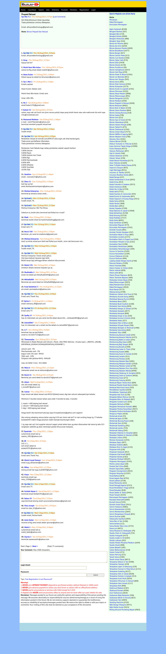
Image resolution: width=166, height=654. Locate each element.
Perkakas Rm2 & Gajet (118, 447)
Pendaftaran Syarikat (118, 390)
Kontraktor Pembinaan (118, 246)
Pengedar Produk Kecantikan (121, 409)
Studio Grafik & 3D (117, 538)
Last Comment (59, 17)
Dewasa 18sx (115, 139)
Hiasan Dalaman (116, 155)
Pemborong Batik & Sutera (120, 339)
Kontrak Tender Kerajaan (119, 232)
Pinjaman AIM (115, 449)
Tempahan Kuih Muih (118, 578)
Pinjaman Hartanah (117, 452)
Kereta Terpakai (116, 208)
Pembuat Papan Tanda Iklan (120, 382)
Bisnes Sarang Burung (118, 113)
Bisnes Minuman (116, 91)
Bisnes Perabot (115, 101)
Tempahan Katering (117, 571)
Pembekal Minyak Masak (119, 325)
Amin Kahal (29, 520)
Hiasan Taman (115, 158)
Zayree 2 (27, 537)
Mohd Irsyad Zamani (32, 460)
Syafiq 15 (28, 315)
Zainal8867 (28, 322)
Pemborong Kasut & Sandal (121, 354)
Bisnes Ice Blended (117, 77)
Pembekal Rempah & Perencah (122, 328)
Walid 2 (27, 527)
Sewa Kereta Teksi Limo (119, 526)
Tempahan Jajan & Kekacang (121, 566)
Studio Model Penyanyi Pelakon (122, 542)
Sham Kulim (28, 74)
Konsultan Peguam (117, 225)
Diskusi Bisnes (115, 141)
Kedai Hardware (116, 187)
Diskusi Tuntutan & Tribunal (121, 144)
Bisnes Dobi (114, 62)
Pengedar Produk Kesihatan (120, 411)
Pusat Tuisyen (115, 495)
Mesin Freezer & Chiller (119, 268)
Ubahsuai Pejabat (116, 588)
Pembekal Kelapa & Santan (120, 308)
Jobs (48, 10)
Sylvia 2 (27, 301)
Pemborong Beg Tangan (119, 344)
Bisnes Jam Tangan (117, 79)
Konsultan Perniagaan (118, 24)
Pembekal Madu (116, 320)
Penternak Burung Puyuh (119, 421)
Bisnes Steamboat (117, 122)
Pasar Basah (114, 289)
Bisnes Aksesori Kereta (118, 48)
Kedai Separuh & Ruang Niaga (122, 199)
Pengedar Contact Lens (118, 402)
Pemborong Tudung (117, 380)
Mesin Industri (115, 270)
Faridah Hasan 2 (30, 491)
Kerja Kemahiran (116, 213)
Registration (84, 10)
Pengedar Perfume (117, 404)
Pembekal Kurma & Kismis (120, 318)
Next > (35, 546)
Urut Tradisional (116, 593)
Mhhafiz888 (29, 279)
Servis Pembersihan (117, 511)
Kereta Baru (114, 206)
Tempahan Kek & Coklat (119, 574)
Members (73, 10)
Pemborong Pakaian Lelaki (120, 366)
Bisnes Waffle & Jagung (119, 134)
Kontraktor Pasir (116, 244)
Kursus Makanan (116, 256)
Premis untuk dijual (117, 464)
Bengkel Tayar (115, 41)
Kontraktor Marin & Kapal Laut (122, 239)
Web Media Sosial (116, 607)
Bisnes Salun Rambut (118, 110)
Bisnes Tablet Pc (116, 127)
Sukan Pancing (115, 554)
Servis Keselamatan (117, 509)
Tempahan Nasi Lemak (118, 583)
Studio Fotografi (116, 535)
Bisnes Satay (114, 115)
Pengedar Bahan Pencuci (119, 397)
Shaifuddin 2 (29, 272)
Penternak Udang (116, 430)
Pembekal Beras (116, 301)
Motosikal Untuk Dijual (119, 280)
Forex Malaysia (115, 148)
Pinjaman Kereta (116, 457)
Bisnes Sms (114, 117)
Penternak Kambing (117, 425)
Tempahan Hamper (117, 564)
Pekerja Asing (115, 292)
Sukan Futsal (115, 552)
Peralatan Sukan (116, 437)
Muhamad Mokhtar (31, 119)
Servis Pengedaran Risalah (120, 514)
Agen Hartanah (115, 29)
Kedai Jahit (114, 191)
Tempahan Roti (115, 586)
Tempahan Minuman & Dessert (122, 581)
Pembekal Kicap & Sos (118, 316)
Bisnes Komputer (116, 86)
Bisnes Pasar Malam (117, 93)
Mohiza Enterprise (31, 191)
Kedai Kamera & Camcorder (120, 194)
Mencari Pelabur (116, 263)
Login (93, 10)
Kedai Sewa (114, 201)
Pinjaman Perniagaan (118, 461)
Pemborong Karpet (117, 351)
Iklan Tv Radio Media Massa (120, 165)
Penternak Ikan (115, 423)
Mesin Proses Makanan (118, 275)
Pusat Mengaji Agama (118, 485)
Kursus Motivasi (116, 258)
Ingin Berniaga (115, 170)
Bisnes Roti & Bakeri (117, 108)
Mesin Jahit (114, 273)
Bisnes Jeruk (114, 82)
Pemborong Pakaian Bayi (119, 361)
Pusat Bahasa (115, 476)
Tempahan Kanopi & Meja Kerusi (122, 569)
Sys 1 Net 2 (27, 82)
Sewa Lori (113, 528)
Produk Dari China (117, 466)
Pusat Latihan (115, 480)
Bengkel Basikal (116, 31)
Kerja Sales (114, 220)
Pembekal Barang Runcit (119, 299)
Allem (26, 382)
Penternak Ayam (116, 418)
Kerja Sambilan (115, 222)
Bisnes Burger (115, 53)
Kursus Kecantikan (117, 253)
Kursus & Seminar (117, 251)
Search (41, 10)
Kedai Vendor (115, 203)
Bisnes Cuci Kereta (117, 58)
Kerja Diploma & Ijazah (119, 211)
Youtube (64, 10)
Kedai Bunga (114, 177)
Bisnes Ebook (115, 65)
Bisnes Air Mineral (116, 43)
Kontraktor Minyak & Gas (119, 242)
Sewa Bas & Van (116, 521)
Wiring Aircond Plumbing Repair (122, 609)
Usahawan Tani (115, 600)
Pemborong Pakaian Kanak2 (121, 363)
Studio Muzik (115, 545)
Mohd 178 (28, 265)
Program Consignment (118, 471)
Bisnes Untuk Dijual (117, 132)
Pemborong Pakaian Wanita (120, 370)
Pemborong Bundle (117, 347)
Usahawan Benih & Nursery (120, 597)
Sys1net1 (28, 198)
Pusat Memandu (116, 483)
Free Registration (31, 579)
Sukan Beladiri (115, 547)
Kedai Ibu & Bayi (116, 189)
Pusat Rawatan (115, 490)
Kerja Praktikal (115, 218)
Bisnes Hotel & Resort (118, 74)
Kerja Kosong (115, 215)
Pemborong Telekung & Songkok (123, 373)
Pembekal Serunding (118, 330)
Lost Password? (46, 579)
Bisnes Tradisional (117, 129)
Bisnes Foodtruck (116, 67)
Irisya (26, 474)
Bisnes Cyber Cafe (116, 60)
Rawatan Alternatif (117, 499)
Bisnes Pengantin (116, 98)
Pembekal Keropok (117, 313)
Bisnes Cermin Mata (117, 55)
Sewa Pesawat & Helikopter (120, 530)
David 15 (27, 375)
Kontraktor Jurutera (117, 237)
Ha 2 (25, 103)
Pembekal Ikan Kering (118, 306)
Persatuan (113, 19)
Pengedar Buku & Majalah (120, 399)
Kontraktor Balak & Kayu (119, 234)
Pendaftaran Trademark (119, 392)
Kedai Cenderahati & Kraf (119, 179)
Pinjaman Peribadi (117, 459)
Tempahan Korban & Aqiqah (121, 576)
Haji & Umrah (115, 153)
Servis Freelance (116, 507)
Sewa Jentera (115, 523)
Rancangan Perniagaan (119, 497)
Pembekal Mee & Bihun (119, 323)
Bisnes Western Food (118, 136)
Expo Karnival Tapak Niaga (120, 146)
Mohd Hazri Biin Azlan (32, 67)
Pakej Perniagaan (116, 22)
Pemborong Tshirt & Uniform (121, 375)
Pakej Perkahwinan (117, 284)
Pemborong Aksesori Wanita (120, 337)
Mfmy (26, 467)
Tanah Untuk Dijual (117, 559)
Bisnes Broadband (117, 50)
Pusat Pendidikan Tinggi (119, 488)
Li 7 (25, 330)
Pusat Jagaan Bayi (116, 478)
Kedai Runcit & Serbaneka (120, 196)
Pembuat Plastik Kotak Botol (121, 385)
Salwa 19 (28, 498)
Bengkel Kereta (115, 36)
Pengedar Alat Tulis (117, 394)
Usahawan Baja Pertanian (119, 595)
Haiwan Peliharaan (117, 151)
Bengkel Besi (115, 34)
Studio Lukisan (115, 540)
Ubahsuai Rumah (116, 590)
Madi (26, 217)
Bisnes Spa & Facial (117, 120)
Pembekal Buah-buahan (119, 304)
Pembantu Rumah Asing (119, 296)
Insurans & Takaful (117, 172)
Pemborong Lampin (117, 356)
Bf (25, 441)
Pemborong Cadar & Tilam (120, 349)
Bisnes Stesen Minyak (118, 124)
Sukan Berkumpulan (118, 550)
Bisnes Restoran (116, 105)
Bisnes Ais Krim (115, 46)
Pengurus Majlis (116, 413)
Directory (55, 10)
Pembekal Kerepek (117, 311)
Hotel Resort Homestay (118, 160)
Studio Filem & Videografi (120, 533)
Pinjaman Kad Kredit (118, 454)
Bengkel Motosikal (117, 38)
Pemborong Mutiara (117, 359)
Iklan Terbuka (115, 163)
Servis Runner (115, 516)
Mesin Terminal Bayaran (119, 277)
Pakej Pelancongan (117, 282)
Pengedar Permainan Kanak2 (121, 406)
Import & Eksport (116, 167)
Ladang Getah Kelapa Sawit (120, 261)
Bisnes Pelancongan (117, 96)
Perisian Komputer (117, 440)
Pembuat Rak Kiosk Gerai (119, 387)
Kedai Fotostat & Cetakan (119, 184)
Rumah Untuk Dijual (117, 504)
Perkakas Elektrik (116, 445)
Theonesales (29, 339)
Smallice (27, 174)
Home (23, 10)
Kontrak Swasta (116, 230)
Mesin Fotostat (115, 265)
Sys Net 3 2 (25, 17)
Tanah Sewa (114, 557)
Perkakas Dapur (116, 442)
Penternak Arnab (116, 416)
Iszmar (27, 392)
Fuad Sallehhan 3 (31, 287)
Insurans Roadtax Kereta (119, 175)
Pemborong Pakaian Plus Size (121, 368)
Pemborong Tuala (116, 378)
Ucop (25, 60)
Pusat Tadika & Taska (118, 492)
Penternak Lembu (116, 428)
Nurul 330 (28, 231)
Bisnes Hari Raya (116, 72)
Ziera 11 (27, 181)
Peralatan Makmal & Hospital (121, 433)
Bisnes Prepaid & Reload (119, 103)
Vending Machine (116, 602)
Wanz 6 (27, 368)
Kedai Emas (114, 182)
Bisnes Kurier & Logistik (119, 89)
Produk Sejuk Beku (117, 468)
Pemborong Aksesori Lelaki (120, 335)
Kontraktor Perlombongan (120, 249)
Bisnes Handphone (117, 70)
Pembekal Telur (116, 332)
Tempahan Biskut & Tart (119, 562)
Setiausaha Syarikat (117, 519)
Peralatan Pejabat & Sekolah (121, 435)
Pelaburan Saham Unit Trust (120, 294)
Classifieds (32, 10)
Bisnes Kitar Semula (117, 84)
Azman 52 (27, 110)
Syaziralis (28, 431)
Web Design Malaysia (118, 605)
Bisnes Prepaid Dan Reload (37, 31)
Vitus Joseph (29, 505)
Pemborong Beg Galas (118, 342)
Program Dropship (117, 473)
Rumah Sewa (115, 502)
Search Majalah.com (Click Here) (122, 14)
